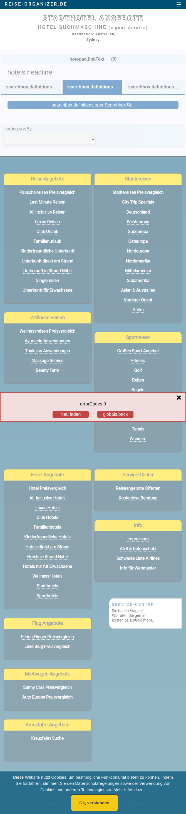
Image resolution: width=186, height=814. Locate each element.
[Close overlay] (180, 398)
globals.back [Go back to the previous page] (115, 414)
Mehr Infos (123, 789)
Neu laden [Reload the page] (71, 414)
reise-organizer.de (36, 4)
